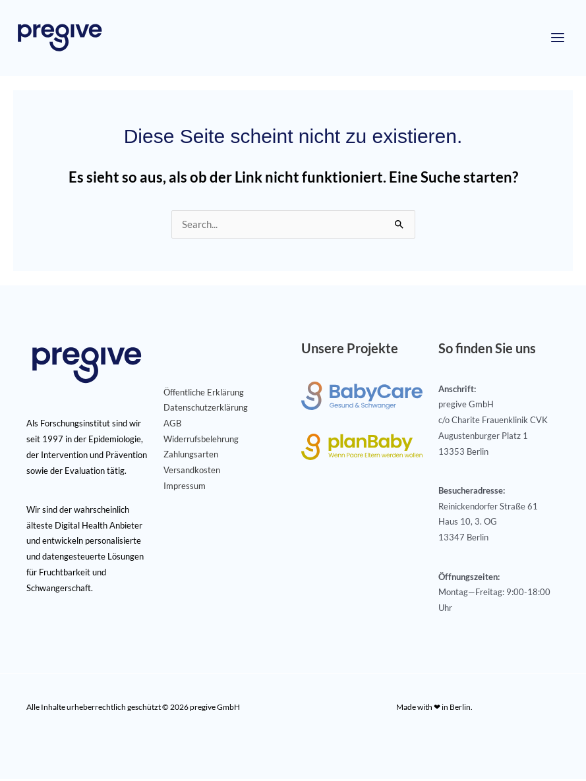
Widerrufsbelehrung (201, 441)
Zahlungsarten (190, 456)
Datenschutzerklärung (205, 409)
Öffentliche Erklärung (203, 394)
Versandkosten (191, 472)
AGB (172, 425)
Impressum (184, 487)
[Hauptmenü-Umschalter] (557, 39)
